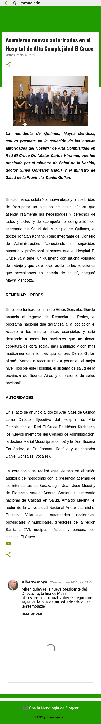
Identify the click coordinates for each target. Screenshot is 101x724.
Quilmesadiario (26, 3)
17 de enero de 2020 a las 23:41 (70, 582)
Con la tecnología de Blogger (50, 708)
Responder (32, 614)
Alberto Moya (34, 582)
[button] (8, 65)
